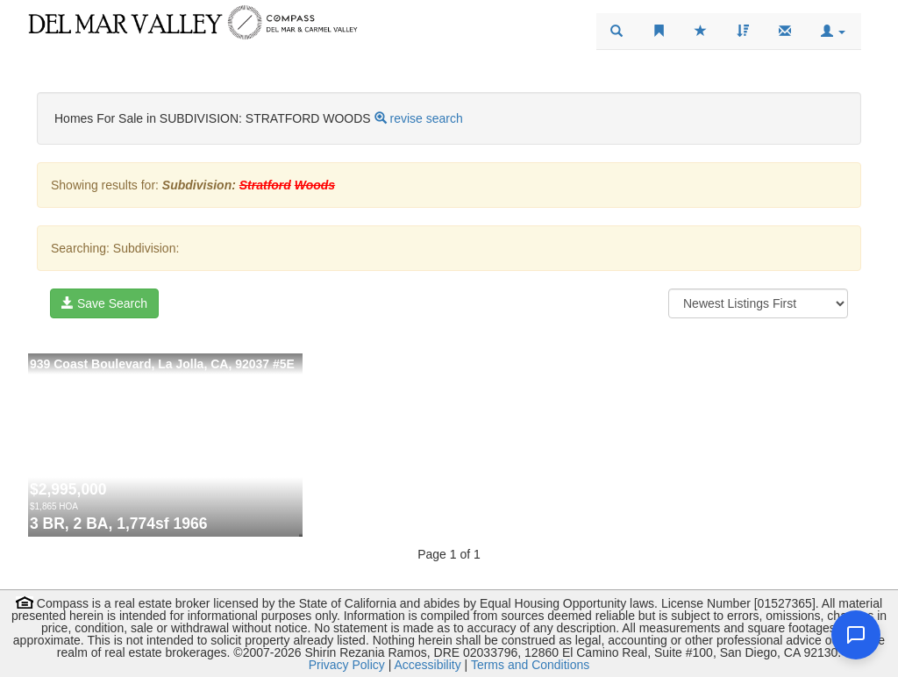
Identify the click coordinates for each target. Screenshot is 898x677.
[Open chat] (855, 634)
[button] (833, 31)
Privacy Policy (347, 665)
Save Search (104, 303)
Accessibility (427, 665)
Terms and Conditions (530, 665)
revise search (425, 118)
